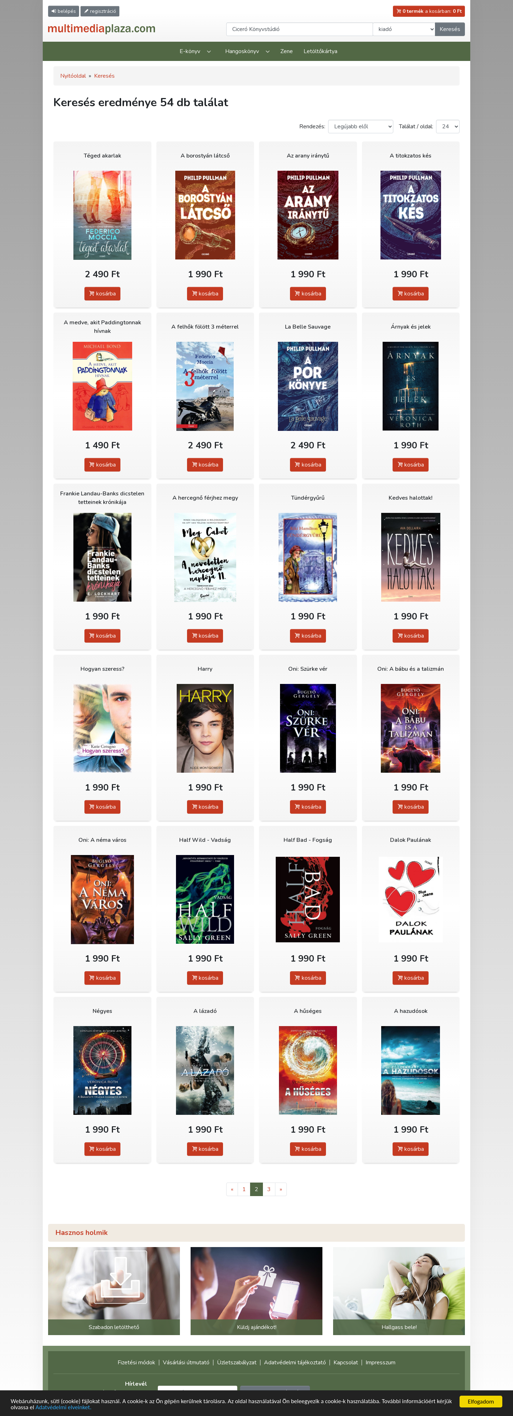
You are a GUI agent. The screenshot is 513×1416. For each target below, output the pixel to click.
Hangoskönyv (242, 51)
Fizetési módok (136, 1362)
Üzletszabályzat (236, 1362)
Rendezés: (312, 126)
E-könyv (190, 51)
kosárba (102, 294)
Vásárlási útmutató (186, 1362)
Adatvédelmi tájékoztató (295, 1362)
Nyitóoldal (73, 76)
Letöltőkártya (320, 51)
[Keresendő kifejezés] (299, 29)
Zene (286, 51)
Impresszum (380, 1362)
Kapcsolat (345, 1362)
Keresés (450, 29)
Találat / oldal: (416, 126)
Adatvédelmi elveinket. (64, 1408)
